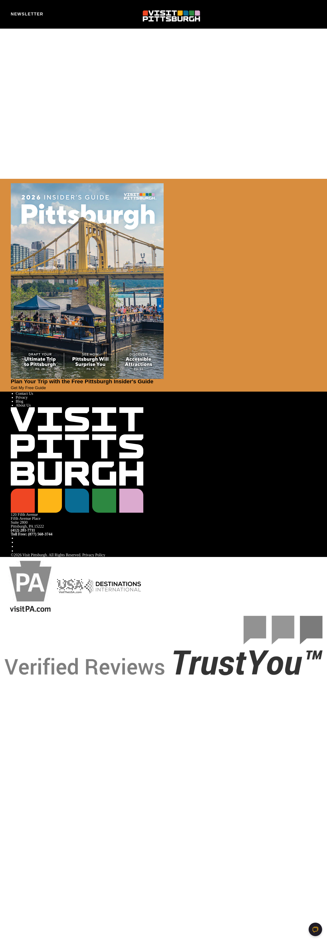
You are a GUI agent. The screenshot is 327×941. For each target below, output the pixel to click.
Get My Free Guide (30, 387)
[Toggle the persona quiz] (53, 14)
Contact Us (24, 393)
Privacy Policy (93, 555)
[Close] (13, 181)
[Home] (163, 14)
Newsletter (27, 14)
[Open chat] (315, 929)
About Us (23, 405)
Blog (19, 401)
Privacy (22, 397)
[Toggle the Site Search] (300, 14)
